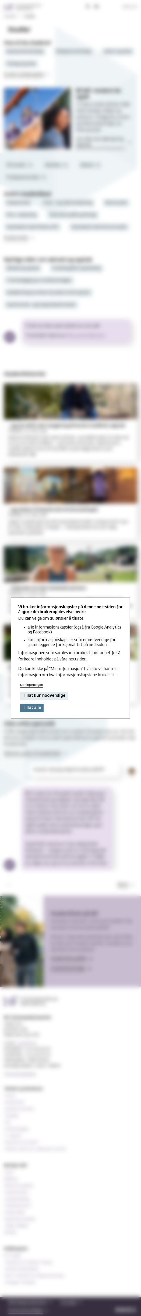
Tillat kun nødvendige (44, 696)
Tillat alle (32, 708)
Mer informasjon (31, 685)
